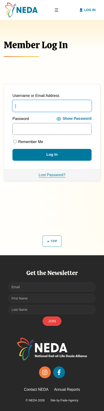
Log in (90, 10)
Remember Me (28, 142)
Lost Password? (52, 175)
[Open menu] (56, 10)
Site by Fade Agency (64, 400)
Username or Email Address (35, 96)
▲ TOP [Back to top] (52, 241)
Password (20, 119)
